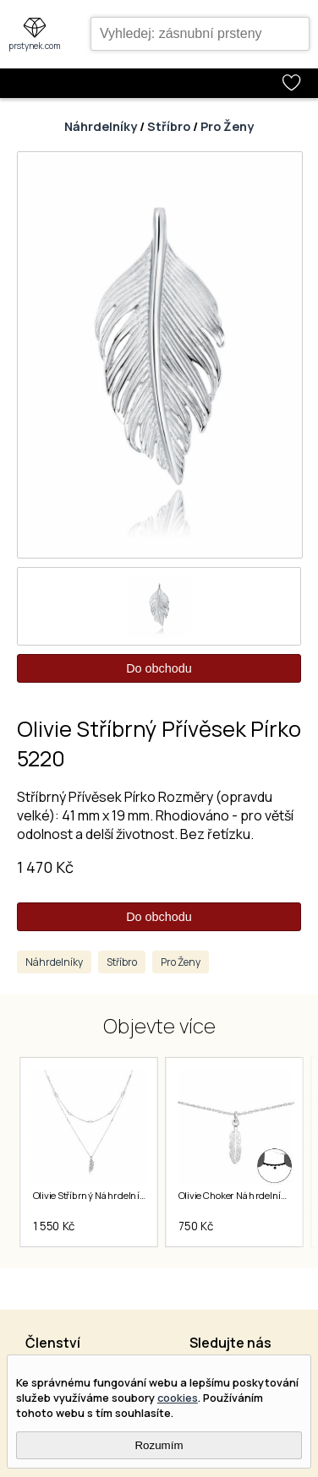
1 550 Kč (53, 1226)
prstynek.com (34, 46)
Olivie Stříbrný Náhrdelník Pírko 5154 (110, 1195)
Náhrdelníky (100, 126)
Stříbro (168, 126)
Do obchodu (159, 668)
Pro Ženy (227, 126)
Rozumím (158, 1445)
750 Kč (195, 1226)
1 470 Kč (45, 867)
